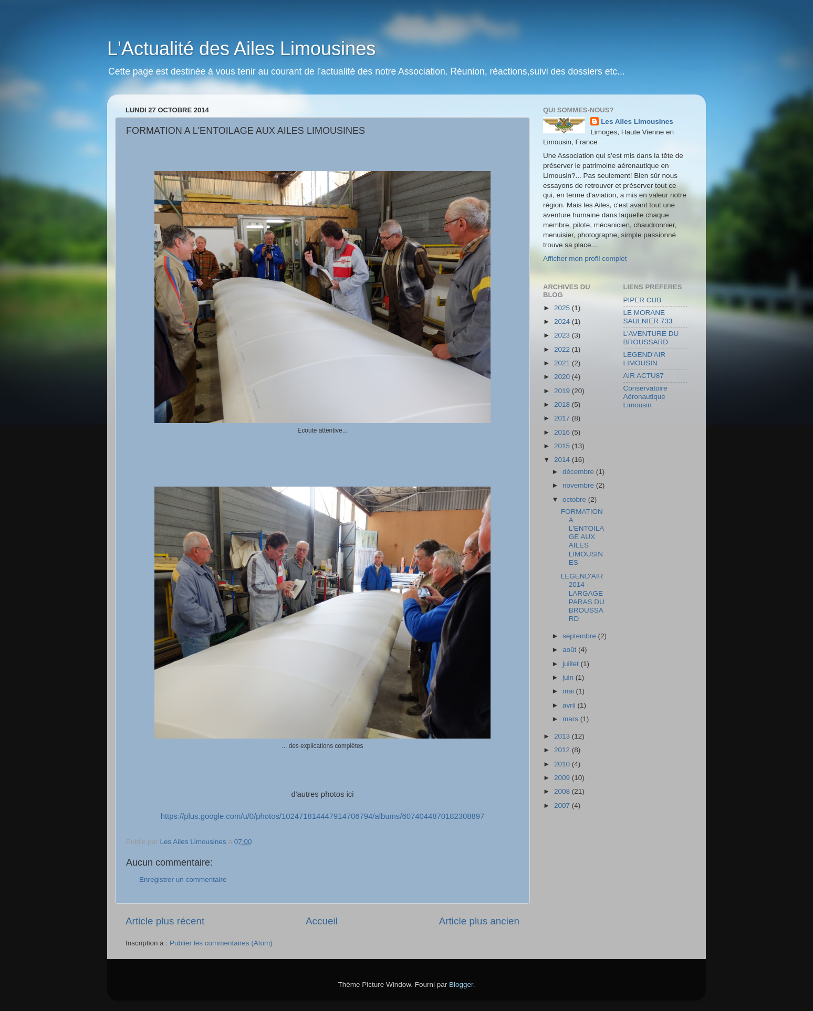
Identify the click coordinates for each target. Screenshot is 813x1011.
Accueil (322, 920)
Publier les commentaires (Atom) (221, 943)
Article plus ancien (479, 920)
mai (569, 691)
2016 (563, 432)
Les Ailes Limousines (637, 121)
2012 (563, 750)
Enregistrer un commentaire (183, 879)
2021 (563, 363)
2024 (563, 321)
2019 (563, 391)
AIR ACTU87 (643, 376)
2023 (563, 335)
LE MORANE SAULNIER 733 (648, 317)
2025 (563, 308)
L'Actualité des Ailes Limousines (241, 48)
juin (569, 677)
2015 (563, 446)
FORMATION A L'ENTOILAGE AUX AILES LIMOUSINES (582, 537)
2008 (563, 791)
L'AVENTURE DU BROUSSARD (651, 338)
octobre (575, 499)
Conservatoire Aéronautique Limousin (645, 396)
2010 (563, 764)
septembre (580, 636)
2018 (563, 404)
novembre (579, 485)
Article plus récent (165, 920)
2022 (563, 349)
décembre (579, 472)
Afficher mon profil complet (585, 258)
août (570, 650)
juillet (571, 664)
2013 (563, 736)
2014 (563, 460)
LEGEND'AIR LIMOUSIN (644, 359)
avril (570, 705)
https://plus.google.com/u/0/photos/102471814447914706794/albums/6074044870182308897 (323, 816)
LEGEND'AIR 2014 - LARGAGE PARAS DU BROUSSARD (582, 597)
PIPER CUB (642, 300)
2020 (563, 377)
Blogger (461, 984)
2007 (563, 805)
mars (571, 719)
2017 (563, 418)
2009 (563, 778)
